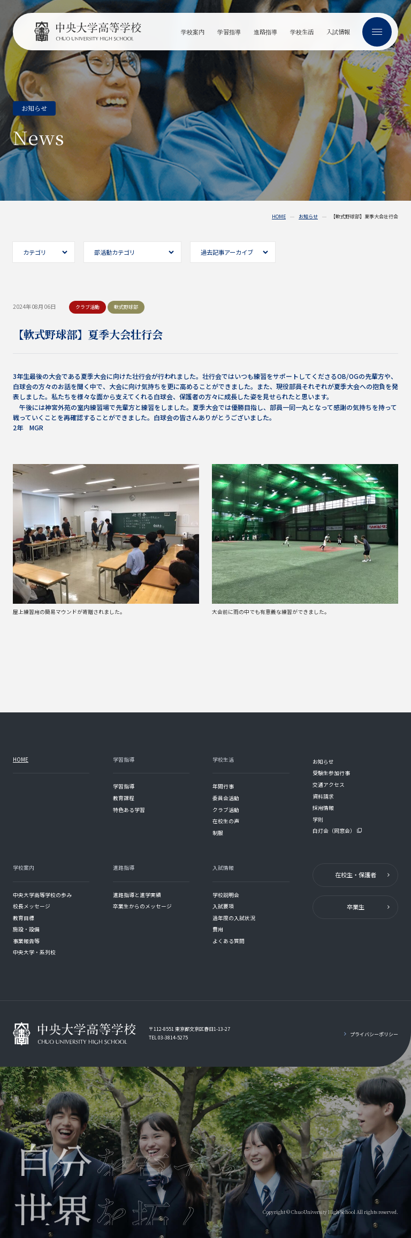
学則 (318, 819)
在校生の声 (225, 821)
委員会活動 (225, 798)
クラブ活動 (225, 810)
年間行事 (223, 786)
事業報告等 (26, 941)
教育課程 (123, 798)
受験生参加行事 (331, 773)
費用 (217, 929)
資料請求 (323, 796)
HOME (279, 217)
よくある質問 (228, 941)
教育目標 (23, 918)
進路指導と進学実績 (137, 895)
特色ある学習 (129, 810)
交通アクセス (329, 784)
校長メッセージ (31, 906)
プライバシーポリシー (374, 1034)
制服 (217, 833)
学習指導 (123, 786)
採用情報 (323, 807)
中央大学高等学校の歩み (42, 895)
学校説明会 (225, 895)
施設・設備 (26, 929)
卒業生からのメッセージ (142, 906)
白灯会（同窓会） (337, 830)
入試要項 (223, 906)
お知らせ (308, 217)
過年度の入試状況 (233, 918)
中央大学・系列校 (34, 952)
